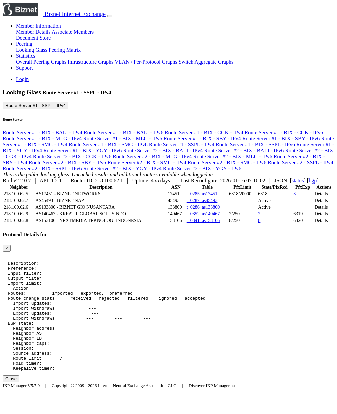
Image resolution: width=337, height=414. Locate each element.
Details (321, 193)
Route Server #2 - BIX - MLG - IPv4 (153, 156)
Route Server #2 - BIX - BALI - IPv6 (244, 150)
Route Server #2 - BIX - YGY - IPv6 (202, 168)
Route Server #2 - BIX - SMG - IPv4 (147, 162)
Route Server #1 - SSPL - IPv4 (35, 105)
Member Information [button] (38, 26)
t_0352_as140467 (203, 213)
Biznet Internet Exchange (54, 14)
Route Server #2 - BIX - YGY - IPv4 (123, 168)
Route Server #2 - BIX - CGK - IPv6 (73, 156)
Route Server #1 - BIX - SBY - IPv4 (203, 138)
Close (11, 401)
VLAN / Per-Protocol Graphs (147, 62)
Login (22, 79)
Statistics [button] (25, 56)
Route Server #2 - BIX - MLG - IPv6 (233, 156)
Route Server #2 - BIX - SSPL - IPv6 (43, 168)
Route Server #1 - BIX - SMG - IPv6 (109, 144)
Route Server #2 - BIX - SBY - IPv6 (68, 162)
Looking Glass (32, 50)
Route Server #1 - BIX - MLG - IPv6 (123, 138)
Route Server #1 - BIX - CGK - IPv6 (284, 132)
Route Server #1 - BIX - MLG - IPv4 (43, 138)
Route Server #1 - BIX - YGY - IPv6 (83, 150)
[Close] (7, 248)
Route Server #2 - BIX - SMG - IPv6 (228, 162)
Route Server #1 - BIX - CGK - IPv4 (205, 132)
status (298, 180)
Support (24, 68)
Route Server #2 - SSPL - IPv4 (300, 162)
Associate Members (73, 32)
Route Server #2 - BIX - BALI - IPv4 (163, 150)
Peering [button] (24, 44)
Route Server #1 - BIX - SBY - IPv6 (281, 138)
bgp (313, 180)
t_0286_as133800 (203, 207)
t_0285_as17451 (202, 193)
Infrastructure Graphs (91, 62)
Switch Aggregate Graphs (206, 62)
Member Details (34, 32)
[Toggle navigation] (109, 16)
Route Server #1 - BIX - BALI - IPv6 (124, 132)
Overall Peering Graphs (42, 62)
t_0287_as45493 (202, 200)
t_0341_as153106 (203, 220)
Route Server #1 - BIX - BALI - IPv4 (43, 132)
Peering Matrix (65, 50)
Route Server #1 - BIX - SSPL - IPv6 (256, 144)
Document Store (33, 38)
